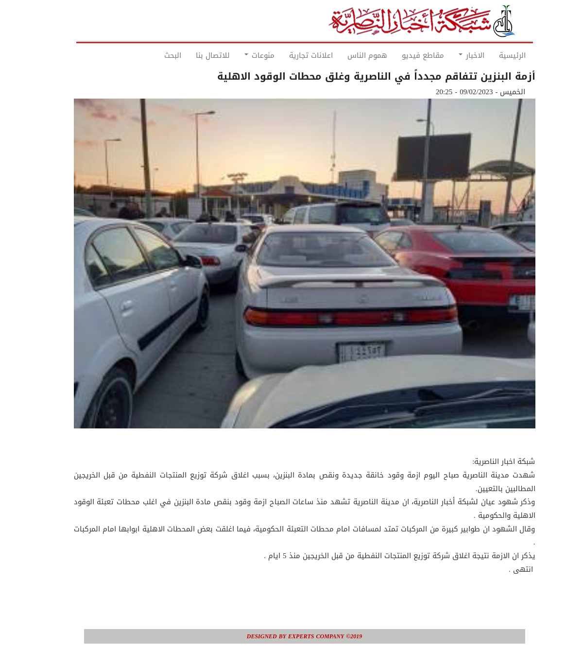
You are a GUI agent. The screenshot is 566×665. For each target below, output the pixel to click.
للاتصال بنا (191, 55)
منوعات (238, 55)
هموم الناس (346, 55)
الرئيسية (491, 55)
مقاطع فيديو (401, 55)
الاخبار (450, 55)
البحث (151, 55)
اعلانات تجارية (289, 55)
